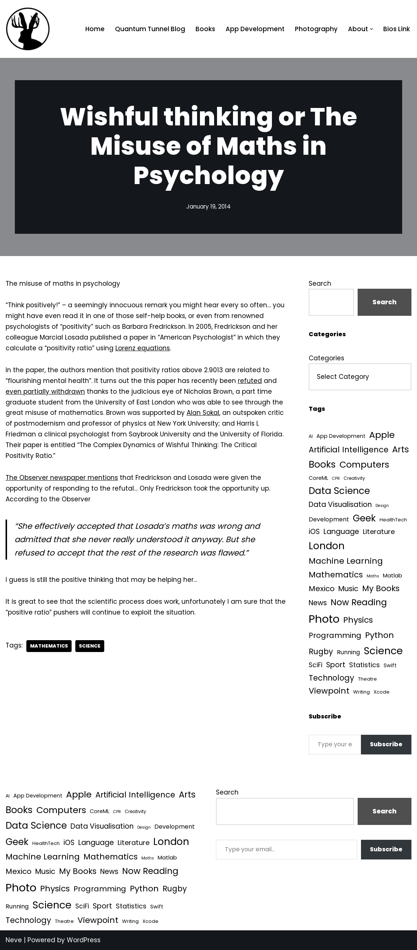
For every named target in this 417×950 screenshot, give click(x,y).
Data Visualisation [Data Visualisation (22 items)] (340, 504)
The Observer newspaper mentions (62, 477)
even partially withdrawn (45, 391)
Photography (316, 28)
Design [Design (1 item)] (382, 505)
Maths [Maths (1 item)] (373, 576)
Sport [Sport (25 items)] (335, 665)
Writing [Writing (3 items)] (361, 691)
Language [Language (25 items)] (341, 532)
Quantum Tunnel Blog (150, 28)
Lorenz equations (142, 348)
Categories (326, 358)
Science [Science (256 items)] (383, 651)
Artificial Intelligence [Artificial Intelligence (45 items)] (348, 449)
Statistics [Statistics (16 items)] (364, 664)
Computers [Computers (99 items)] (364, 464)
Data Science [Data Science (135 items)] (339, 490)
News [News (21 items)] (318, 603)
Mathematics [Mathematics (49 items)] (336, 574)
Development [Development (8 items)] (329, 519)
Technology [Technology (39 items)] (331, 677)
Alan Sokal (203, 412)
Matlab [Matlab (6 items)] (392, 575)
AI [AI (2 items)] (311, 436)
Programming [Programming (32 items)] (335, 635)
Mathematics (49, 646)
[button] (371, 29)
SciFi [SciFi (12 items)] (315, 665)
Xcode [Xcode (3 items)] (382, 691)
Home (95, 28)
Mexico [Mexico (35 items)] (322, 588)
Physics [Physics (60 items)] (358, 620)
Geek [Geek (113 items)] (364, 518)
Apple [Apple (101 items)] (382, 435)
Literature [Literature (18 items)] (379, 531)
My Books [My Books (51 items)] (381, 588)
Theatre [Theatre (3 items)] (367, 678)
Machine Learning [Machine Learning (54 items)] (346, 561)
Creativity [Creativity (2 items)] (354, 478)
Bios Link (396, 28)
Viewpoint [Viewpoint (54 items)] (329, 691)
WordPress (84, 940)
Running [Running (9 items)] (348, 652)
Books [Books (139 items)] (322, 464)
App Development (255, 28)
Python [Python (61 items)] (379, 635)
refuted (250, 380)
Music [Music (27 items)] (348, 589)
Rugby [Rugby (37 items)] (321, 651)
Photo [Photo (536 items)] (324, 618)
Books (205, 28)
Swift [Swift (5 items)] (390, 665)
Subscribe (386, 744)
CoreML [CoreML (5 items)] (318, 478)
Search (320, 283)
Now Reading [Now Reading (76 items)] (359, 602)
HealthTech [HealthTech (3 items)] (393, 519)
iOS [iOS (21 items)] (314, 532)
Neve (14, 940)
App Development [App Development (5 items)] (340, 436)
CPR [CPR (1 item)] (336, 478)
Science (90, 646)
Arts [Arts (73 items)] (400, 449)
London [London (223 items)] (327, 546)
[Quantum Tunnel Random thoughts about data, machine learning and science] (28, 29)
